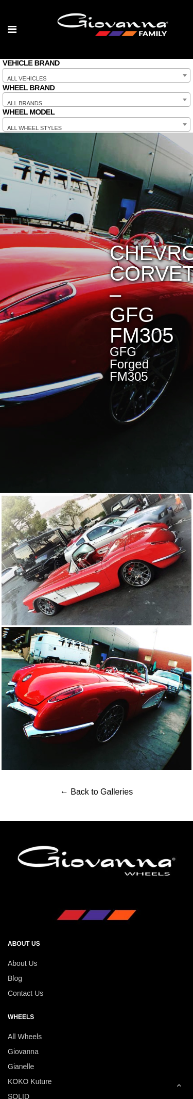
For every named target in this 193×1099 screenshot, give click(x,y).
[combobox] (96, 75)
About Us (23, 963)
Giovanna (23, 1051)
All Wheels (25, 1036)
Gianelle (21, 1066)
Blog (15, 978)
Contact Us (25, 993)
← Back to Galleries (96, 791)
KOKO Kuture (30, 1081)
